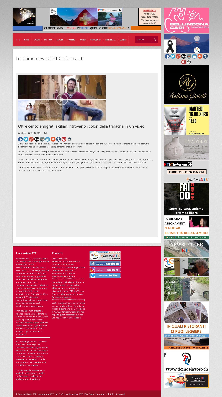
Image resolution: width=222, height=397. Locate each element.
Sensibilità (110, 40)
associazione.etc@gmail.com (71, 267)
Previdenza (95, 40)
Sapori (60, 40)
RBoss (23, 133)
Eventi (37, 40)
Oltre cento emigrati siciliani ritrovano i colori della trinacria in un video (81, 126)
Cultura (48, 40)
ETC (18, 40)
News (26, 40)
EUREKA (123, 40)
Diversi (83, 40)
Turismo (71, 40)
